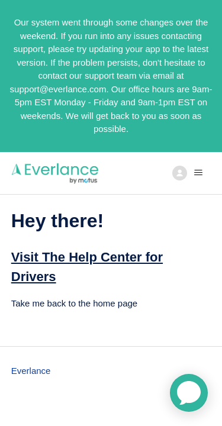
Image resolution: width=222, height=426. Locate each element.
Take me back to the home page (74, 303)
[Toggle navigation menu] (190, 172)
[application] (189, 393)
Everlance (31, 371)
